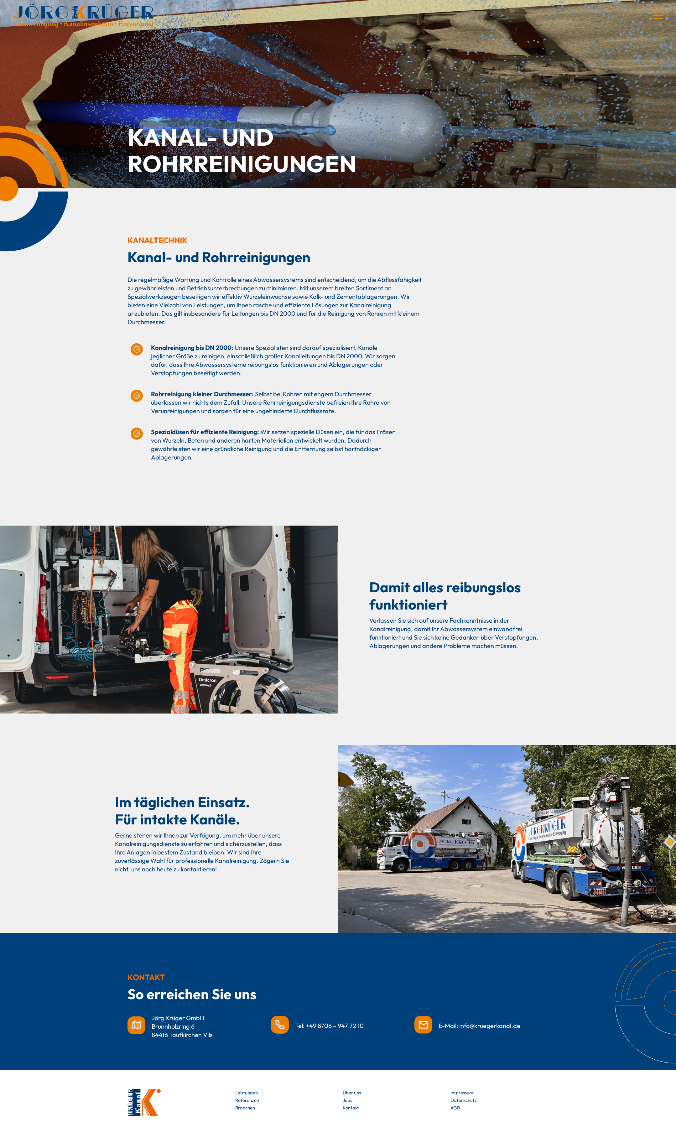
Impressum (461, 1093)
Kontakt (351, 1108)
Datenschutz (463, 1100)
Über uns (352, 1093)
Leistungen (246, 1093)
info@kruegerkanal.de (489, 1026)
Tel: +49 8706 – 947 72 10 (329, 1026)
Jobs (347, 1100)
